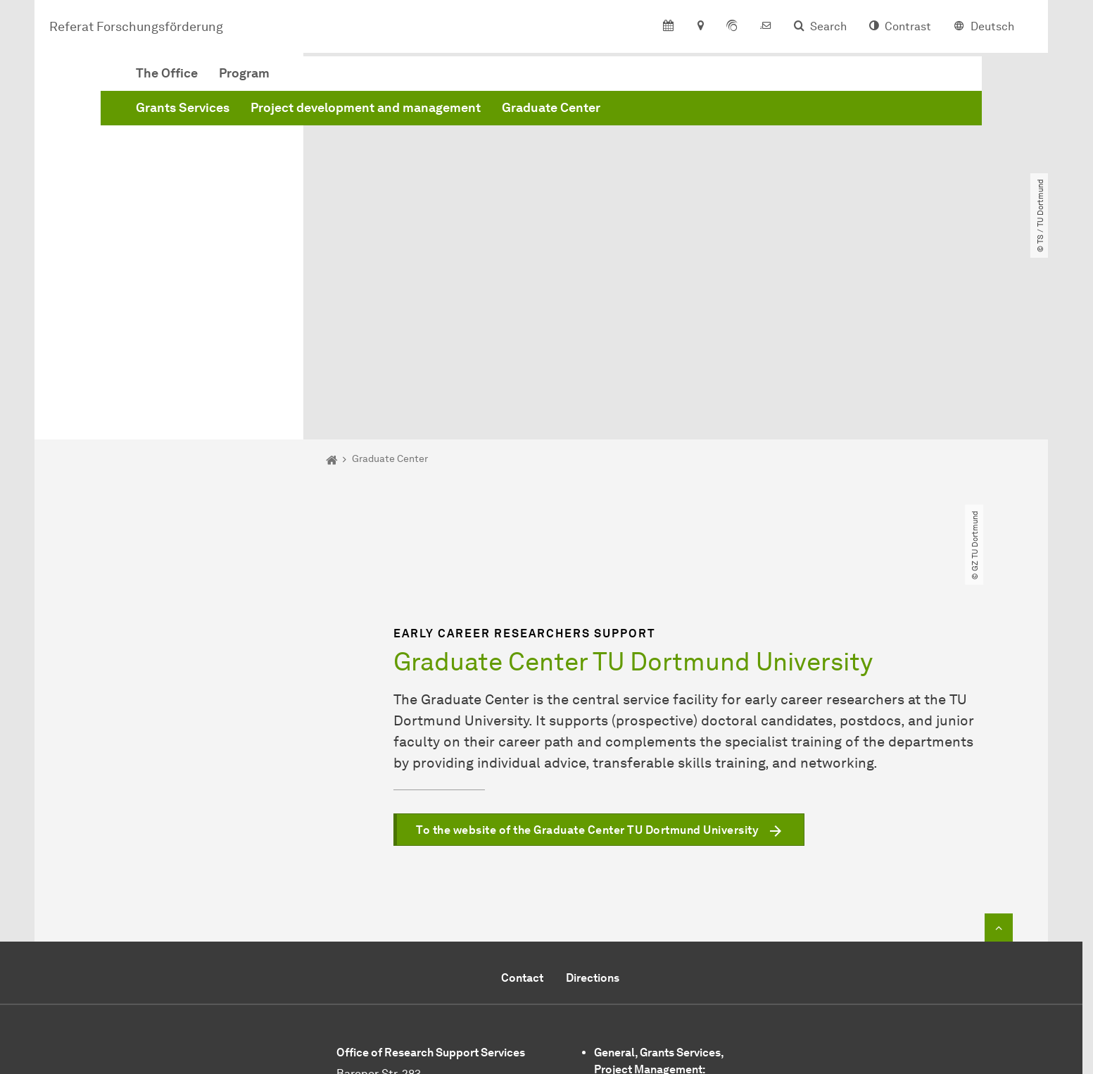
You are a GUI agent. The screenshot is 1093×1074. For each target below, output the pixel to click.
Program (458, 80)
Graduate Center (765, 115)
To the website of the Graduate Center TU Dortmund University (587, 668)
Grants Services (396, 115)
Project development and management (580, 115)
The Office (381, 80)
